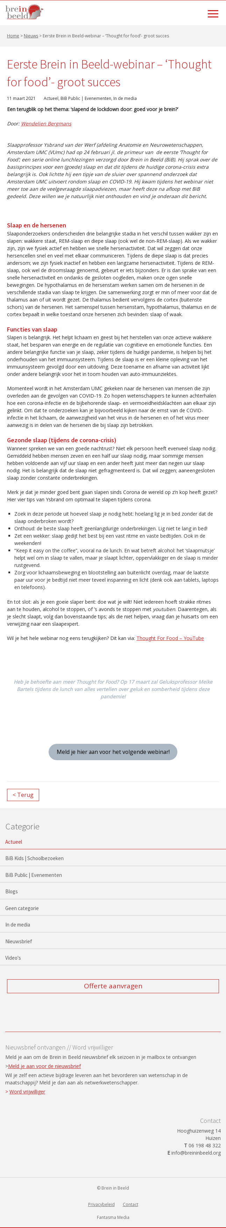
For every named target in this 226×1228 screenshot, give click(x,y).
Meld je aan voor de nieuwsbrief (44, 1066)
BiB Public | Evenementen (86, 98)
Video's (13, 957)
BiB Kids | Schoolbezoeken (34, 858)
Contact (130, 1204)
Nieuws (31, 36)
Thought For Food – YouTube (170, 638)
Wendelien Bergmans (46, 123)
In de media (125, 98)
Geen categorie (22, 908)
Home (13, 36)
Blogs (11, 891)
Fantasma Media (113, 1217)
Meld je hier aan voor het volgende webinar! (113, 752)
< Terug (23, 795)
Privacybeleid (101, 1204)
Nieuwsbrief (18, 941)
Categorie (22, 826)
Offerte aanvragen (113, 985)
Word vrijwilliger (27, 1091)
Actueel (51, 98)
